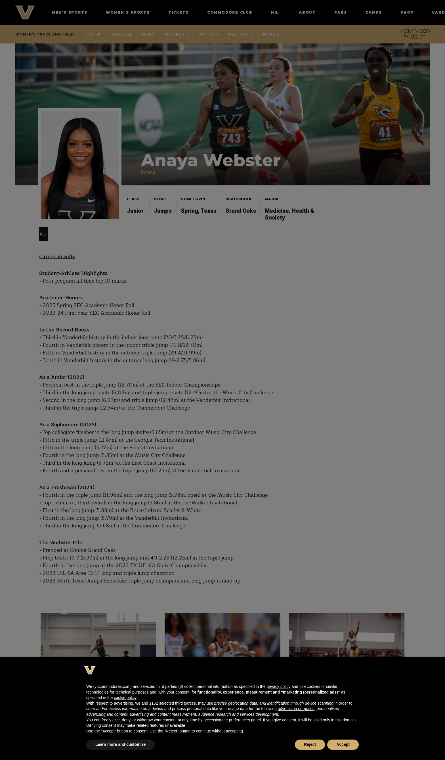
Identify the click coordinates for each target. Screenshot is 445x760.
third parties (185, 703)
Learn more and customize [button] (120, 744)
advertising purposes (296, 708)
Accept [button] (343, 744)
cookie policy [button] (125, 697)
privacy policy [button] (278, 686)
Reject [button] (310, 744)
